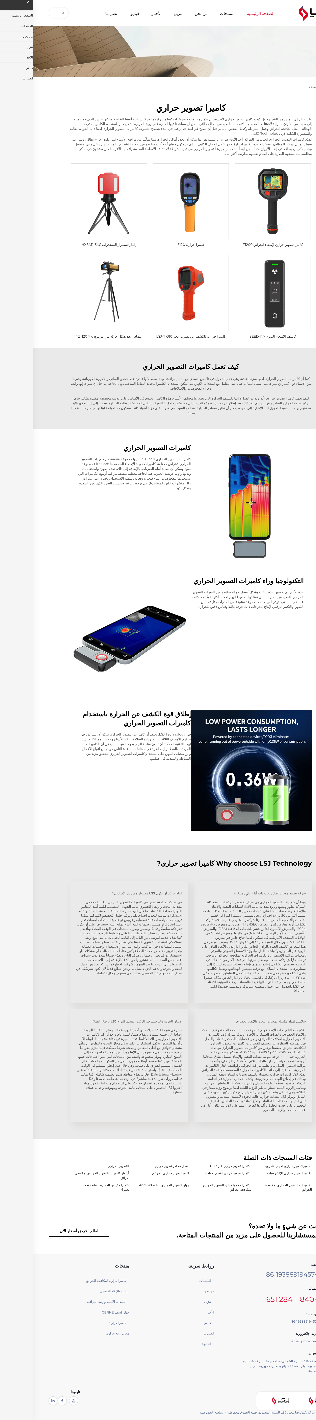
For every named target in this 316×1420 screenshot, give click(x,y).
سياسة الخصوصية (179, 1412)
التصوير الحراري (85, 1166)
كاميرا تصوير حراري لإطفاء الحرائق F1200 (240, 245)
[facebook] (29, 1401)
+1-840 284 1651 (258, 1299)
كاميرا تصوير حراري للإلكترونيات (256, 1173)
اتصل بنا (79, 13)
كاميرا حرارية (85, 1323)
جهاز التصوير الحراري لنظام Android (131, 1185)
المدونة (173, 1344)
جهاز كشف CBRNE (83, 1312)
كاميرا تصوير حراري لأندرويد (200, 119)
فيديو (102, 13)
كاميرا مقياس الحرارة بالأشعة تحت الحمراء (74, 1187)
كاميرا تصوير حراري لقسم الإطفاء (194, 1173)
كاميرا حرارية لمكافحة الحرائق (74, 1281)
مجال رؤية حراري (85, 1333)
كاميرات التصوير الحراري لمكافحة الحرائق (255, 1187)
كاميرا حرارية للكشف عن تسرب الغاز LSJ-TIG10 (158, 336)
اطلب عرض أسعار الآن (46, 1230)
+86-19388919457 (259, 1274)
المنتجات (194, 13)
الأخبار (123, 13)
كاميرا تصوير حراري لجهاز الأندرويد (255, 1166)
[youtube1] (40, 1401)
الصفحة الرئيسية (228, 13)
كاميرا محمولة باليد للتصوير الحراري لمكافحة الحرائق (193, 1187)
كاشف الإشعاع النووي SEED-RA (240, 336)
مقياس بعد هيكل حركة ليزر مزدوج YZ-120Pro (76, 336)
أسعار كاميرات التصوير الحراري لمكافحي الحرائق (70, 1175)
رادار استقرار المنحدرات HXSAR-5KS (76, 245)
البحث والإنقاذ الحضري (82, 1291)
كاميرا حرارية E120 (158, 245)
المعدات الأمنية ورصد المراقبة (74, 1302)
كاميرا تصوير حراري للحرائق (138, 1173)
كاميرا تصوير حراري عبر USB (197, 1166)
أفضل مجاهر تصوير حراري (139, 1166)
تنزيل (145, 13)
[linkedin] (20, 1401)
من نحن (168, 13)
